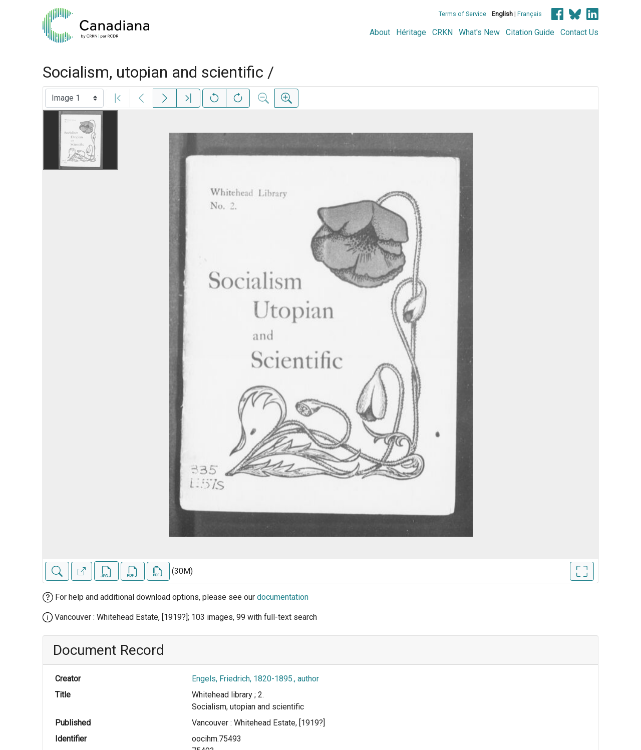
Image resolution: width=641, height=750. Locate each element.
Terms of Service (462, 14)
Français (529, 14)
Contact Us (579, 32)
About (380, 32)
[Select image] (74, 98)
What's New (479, 32)
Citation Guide (530, 32)
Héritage (411, 32)
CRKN (442, 32)
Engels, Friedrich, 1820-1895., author (255, 678)
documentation (282, 597)
